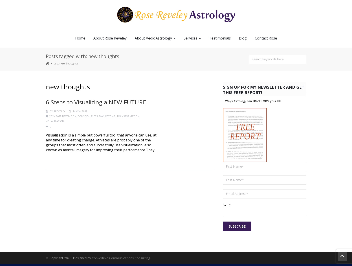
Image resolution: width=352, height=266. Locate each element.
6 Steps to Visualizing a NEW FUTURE (96, 104)
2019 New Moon (66, 118)
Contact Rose (266, 39)
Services (192, 39)
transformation (128, 118)
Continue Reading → (63, 160)
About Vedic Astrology (155, 39)
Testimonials (220, 39)
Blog (243, 39)
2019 (52, 118)
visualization (55, 123)
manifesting (107, 118)
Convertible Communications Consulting (121, 260)
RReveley (59, 113)
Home (80, 39)
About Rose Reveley (110, 39)
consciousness (88, 118)
